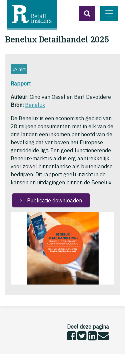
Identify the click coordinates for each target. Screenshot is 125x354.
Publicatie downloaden (54, 200)
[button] (87, 13)
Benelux (35, 105)
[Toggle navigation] (109, 13)
